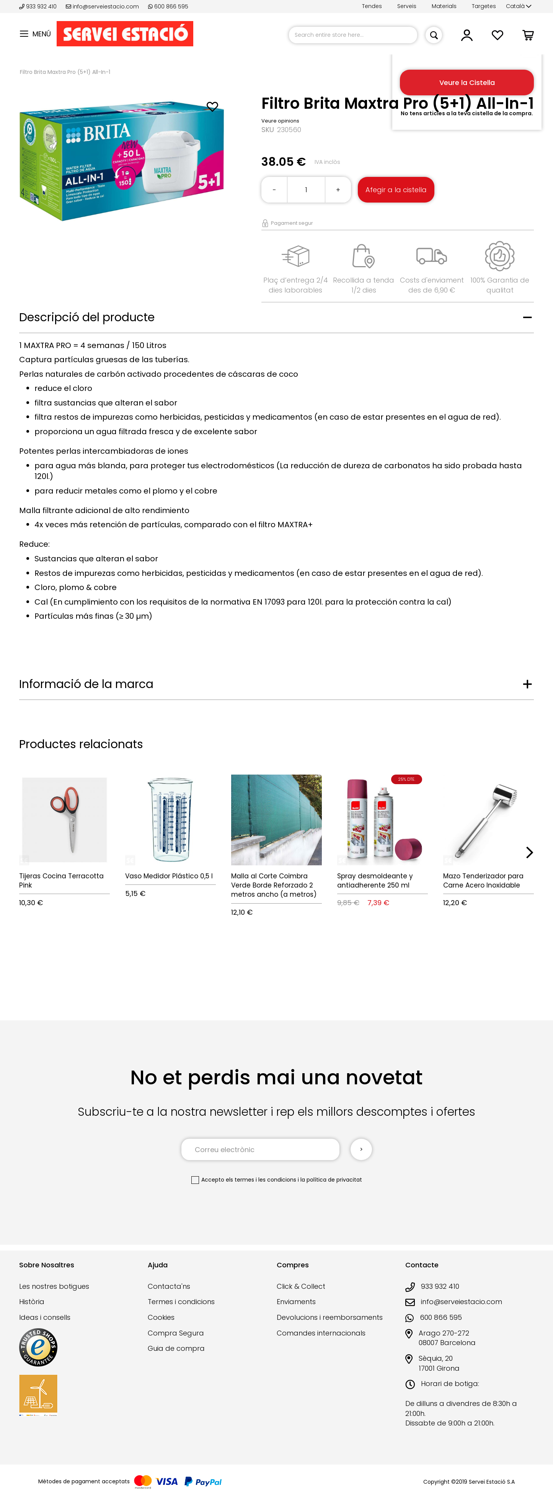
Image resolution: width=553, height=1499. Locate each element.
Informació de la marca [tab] (86, 684)
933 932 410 (38, 6)
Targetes (484, 6)
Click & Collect (301, 1286)
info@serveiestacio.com (102, 6)
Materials (444, 6)
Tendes (372, 6)
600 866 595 (168, 6)
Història (31, 1301)
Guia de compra (176, 1348)
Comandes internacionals (321, 1333)
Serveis (406, 6)
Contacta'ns (169, 1286)
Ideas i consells (44, 1317)
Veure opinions (280, 120)
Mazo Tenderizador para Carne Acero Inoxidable (483, 880)
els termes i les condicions (261, 1180)
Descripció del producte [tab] (87, 317)
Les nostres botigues (54, 1286)
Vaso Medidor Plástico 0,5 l (169, 876)
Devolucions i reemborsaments (330, 1317)
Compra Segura (176, 1333)
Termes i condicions (181, 1301)
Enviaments (296, 1301)
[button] (519, 6)
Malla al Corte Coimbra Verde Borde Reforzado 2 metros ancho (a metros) (273, 885)
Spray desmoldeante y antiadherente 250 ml (375, 880)
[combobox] (353, 35)
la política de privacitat (331, 1180)
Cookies (161, 1317)
